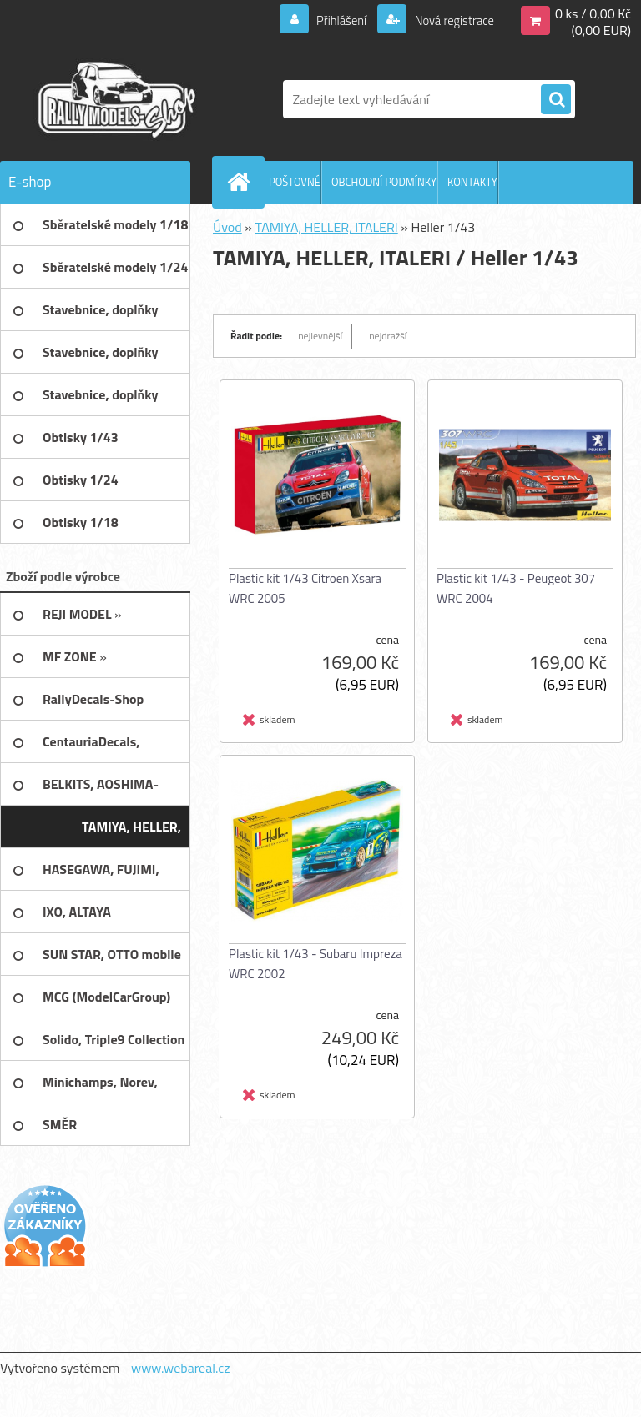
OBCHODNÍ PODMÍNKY (384, 181)
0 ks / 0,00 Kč (593, 13)
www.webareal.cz (180, 1368)
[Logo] (115, 99)
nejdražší (387, 336)
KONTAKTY (472, 181)
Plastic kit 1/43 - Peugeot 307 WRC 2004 (516, 588)
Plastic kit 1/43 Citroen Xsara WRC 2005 (305, 588)
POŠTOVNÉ (294, 181)
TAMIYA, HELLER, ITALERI (326, 227)
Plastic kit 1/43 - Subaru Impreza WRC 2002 (315, 963)
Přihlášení (331, 20)
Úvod (227, 227)
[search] (556, 100)
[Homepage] (242, 182)
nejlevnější (320, 336)
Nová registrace (449, 20)
